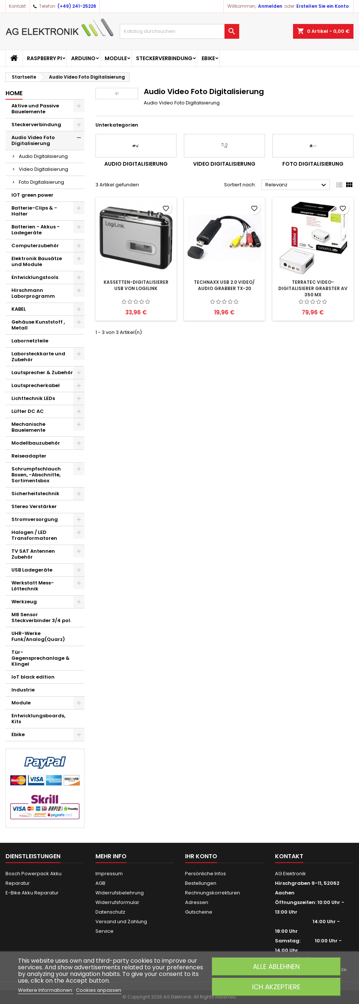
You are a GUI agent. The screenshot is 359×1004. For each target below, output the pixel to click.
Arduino (83, 58)
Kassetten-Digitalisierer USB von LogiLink (136, 285)
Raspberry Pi (44, 58)
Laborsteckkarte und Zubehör (38, 356)
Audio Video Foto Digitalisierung (33, 140)
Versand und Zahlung (121, 921)
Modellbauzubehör (35, 442)
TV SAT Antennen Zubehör (33, 554)
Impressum (109, 873)
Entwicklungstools (34, 277)
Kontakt (17, 6)
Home (14, 93)
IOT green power (32, 195)
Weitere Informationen (45, 990)
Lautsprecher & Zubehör (42, 372)
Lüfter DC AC (27, 411)
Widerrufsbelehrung (119, 892)
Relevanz (296, 185)
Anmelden (270, 6)
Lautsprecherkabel (35, 385)
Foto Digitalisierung (41, 182)
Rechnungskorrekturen (212, 892)
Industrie (23, 689)
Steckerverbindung (164, 58)
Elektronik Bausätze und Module (36, 261)
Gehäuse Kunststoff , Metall (38, 324)
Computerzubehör (35, 245)
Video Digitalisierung (43, 169)
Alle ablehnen (276, 966)
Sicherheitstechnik (35, 493)
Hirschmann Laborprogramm (33, 293)
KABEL (18, 309)
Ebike (208, 58)
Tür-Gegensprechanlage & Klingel (40, 658)
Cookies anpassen (98, 990)
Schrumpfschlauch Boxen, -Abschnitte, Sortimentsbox (36, 474)
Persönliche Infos (205, 873)
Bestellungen (200, 883)
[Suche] (180, 31)
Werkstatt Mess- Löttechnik (32, 585)
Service (104, 931)
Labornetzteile (29, 340)
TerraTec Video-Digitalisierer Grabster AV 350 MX (313, 288)
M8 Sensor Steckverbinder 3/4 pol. (41, 617)
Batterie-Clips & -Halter (34, 210)
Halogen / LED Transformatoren (34, 535)
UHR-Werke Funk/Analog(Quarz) (38, 636)
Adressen (196, 902)
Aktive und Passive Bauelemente (35, 108)
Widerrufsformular (117, 902)
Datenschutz (110, 911)
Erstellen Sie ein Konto (322, 6)
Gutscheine (198, 911)
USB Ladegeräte (31, 569)
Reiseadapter (28, 455)
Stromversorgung (34, 519)
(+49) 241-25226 (76, 6)
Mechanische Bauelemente (28, 427)
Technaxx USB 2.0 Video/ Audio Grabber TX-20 (224, 285)
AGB (100, 883)
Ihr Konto (201, 856)
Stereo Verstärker (34, 506)
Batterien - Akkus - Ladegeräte (35, 229)
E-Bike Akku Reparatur (32, 892)
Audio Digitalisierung (43, 156)
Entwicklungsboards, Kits (38, 718)
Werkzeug (24, 601)
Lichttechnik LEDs (33, 398)
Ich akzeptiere (276, 986)
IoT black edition (33, 676)
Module (116, 58)
